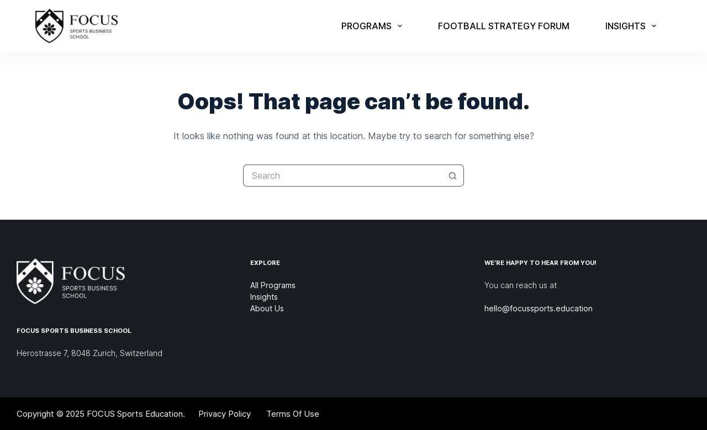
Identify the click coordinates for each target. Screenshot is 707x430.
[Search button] (453, 175)
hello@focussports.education (538, 308)
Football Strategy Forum (503, 25)
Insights (633, 26)
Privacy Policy (224, 413)
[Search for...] (342, 175)
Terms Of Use (292, 413)
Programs (374, 26)
